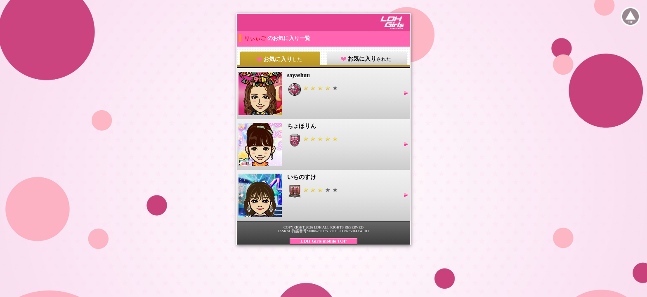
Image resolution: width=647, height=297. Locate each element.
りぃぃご (255, 38)
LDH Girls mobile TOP (323, 240)
